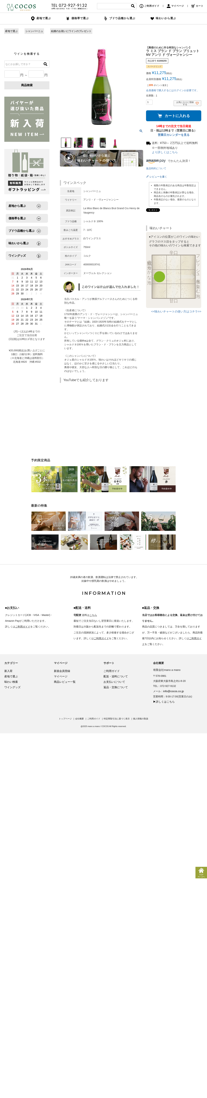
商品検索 (27, 85)
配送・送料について (116, 676)
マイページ (175, 6)
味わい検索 (11, 681)
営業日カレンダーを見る (174, 134)
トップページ (65, 718)
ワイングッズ (12, 687)
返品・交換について (116, 687)
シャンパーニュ (34, 31)
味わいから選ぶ (163, 18)
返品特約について (156, 168)
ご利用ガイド (149, 6)
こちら (93, 615)
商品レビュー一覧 (65, 681)
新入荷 (8, 670)
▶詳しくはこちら (164, 701)
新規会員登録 (62, 670)
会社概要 (79, 718)
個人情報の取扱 (140, 718)
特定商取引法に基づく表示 (117, 718)
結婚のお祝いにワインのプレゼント (71, 31)
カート (197, 6)
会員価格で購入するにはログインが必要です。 (172, 90)
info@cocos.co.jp (173, 691)
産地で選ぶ (11, 31)
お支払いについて (114, 681)
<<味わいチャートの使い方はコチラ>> (176, 311)
